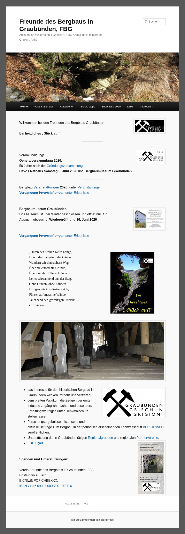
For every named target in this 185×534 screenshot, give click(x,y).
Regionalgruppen (101, 437)
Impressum (146, 106)
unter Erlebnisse (54, 192)
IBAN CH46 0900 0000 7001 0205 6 (45, 486)
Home (24, 106)
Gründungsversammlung (65, 166)
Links (130, 106)
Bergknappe (88, 106)
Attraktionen (67, 106)
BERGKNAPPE (154, 427)
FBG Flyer (35, 443)
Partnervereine (147, 437)
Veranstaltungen (44, 106)
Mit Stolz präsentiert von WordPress (92, 519)
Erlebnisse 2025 (111, 106)
